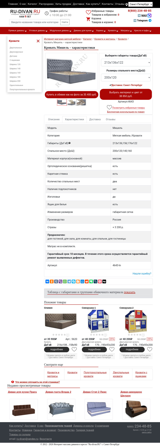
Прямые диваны (17, 30)
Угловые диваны (38, 30)
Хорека (101, 30)
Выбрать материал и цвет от (125, 94)
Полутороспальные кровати (22, 89)
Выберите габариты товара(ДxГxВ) (126, 55)
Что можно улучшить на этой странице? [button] (37, 382)
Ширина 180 (15, 77)
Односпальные (16, 85)
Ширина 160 (15, 73)
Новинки (27, 430)
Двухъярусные (16, 52)
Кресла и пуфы (143, 30)
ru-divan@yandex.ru (27, 438)
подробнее (56, 349)
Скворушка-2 (126, 308)
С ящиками (15, 60)
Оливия (48, 308)
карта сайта (146, 432)
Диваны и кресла (83, 425)
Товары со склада (19, 434)
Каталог (32, 3)
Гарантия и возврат (45, 430)
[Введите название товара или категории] (34, 22)
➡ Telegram (142, 20)
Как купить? (93, 3)
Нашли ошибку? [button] (142, 273)
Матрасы (126, 30)
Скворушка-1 (89, 308)
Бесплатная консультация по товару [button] (126, 112)
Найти (65, 22)
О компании (102, 425)
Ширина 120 (15, 64)
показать (129, 292)
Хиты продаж (63, 3)
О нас (23, 3)
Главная (13, 3)
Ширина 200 (15, 81)
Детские (13, 56)
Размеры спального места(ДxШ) (125, 70)
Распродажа (46, 3)
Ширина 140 (15, 69)
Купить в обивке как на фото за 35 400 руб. (72, 94)
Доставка (78, 3)
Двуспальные (16, 48)
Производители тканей (58, 425)
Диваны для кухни (84, 30)
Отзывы (120, 3)
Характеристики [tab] (74, 119)
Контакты (107, 3)
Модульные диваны (61, 30)
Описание (54, 119)
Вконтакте (46, 438)
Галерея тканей (85, 430)
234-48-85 (139, 10)
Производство (66, 430)
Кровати (113, 30)
